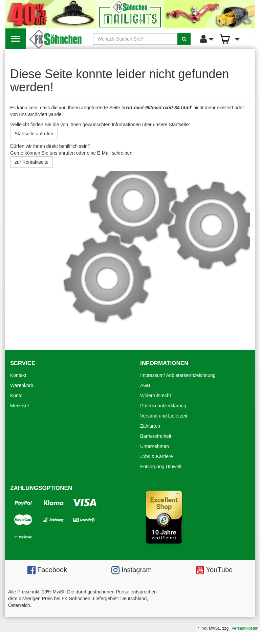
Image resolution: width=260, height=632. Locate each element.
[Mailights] (130, 14)
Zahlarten (150, 426)
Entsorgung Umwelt (160, 466)
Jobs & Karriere (156, 456)
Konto (16, 395)
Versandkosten (245, 628)
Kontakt (18, 375)
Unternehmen (154, 446)
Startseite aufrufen (34, 133)
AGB (145, 385)
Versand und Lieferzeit (163, 416)
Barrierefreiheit (155, 436)
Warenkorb (21, 385)
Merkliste (19, 405)
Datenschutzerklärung (163, 405)
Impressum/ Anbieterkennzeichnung (178, 375)
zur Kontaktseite (31, 162)
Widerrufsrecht (155, 395)
